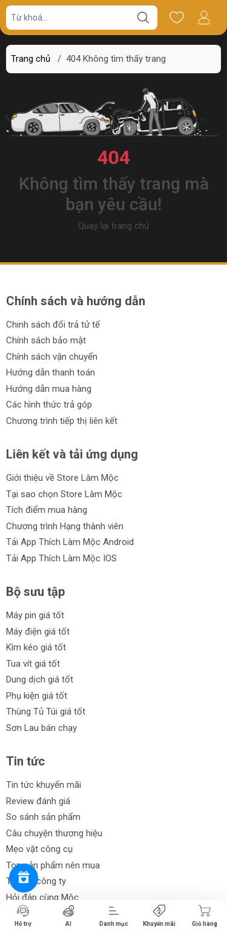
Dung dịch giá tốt (39, 679)
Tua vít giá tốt (33, 663)
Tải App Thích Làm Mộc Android (70, 542)
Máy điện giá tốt (38, 631)
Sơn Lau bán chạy (41, 727)
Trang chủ (30, 58)
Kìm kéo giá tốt (36, 647)
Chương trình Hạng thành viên (64, 526)
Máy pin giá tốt (35, 615)
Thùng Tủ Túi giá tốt (45, 711)
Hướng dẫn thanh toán (50, 372)
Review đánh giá (38, 801)
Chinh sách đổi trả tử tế (53, 324)
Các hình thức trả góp (49, 404)
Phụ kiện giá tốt (36, 695)
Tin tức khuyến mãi (43, 784)
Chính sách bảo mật (46, 340)
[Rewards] (23, 878)
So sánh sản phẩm (43, 816)
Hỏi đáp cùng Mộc (42, 897)
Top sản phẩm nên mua (53, 865)
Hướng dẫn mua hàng (48, 388)
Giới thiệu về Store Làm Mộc (62, 477)
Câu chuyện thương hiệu (54, 833)
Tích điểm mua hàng (46, 509)
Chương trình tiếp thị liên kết (61, 420)
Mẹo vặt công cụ (39, 849)
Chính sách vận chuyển (51, 356)
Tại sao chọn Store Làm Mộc (64, 494)
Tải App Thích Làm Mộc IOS (61, 558)
